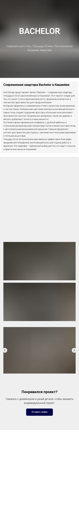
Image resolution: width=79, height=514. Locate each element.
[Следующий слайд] (74, 350)
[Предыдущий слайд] (4, 350)
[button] (39, 412)
